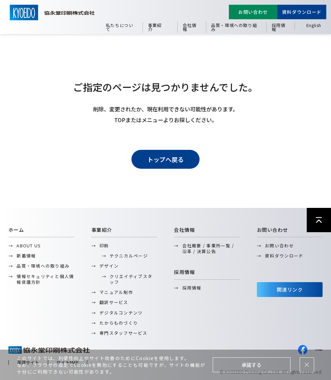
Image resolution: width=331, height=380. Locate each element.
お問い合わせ (253, 11)
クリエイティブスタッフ (131, 279)
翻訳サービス (113, 302)
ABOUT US (29, 245)
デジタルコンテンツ (121, 312)
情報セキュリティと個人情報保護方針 (45, 279)
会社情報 (190, 27)
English (313, 25)
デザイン (109, 266)
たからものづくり (118, 323)
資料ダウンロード (302, 11)
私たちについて (119, 27)
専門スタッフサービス (123, 333)
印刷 (104, 245)
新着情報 (26, 255)
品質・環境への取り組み (234, 27)
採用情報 (278, 27)
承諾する (252, 364)
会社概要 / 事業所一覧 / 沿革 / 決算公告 (208, 248)
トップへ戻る (165, 159)
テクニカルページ (129, 255)
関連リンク (290, 289)
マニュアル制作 (116, 292)
